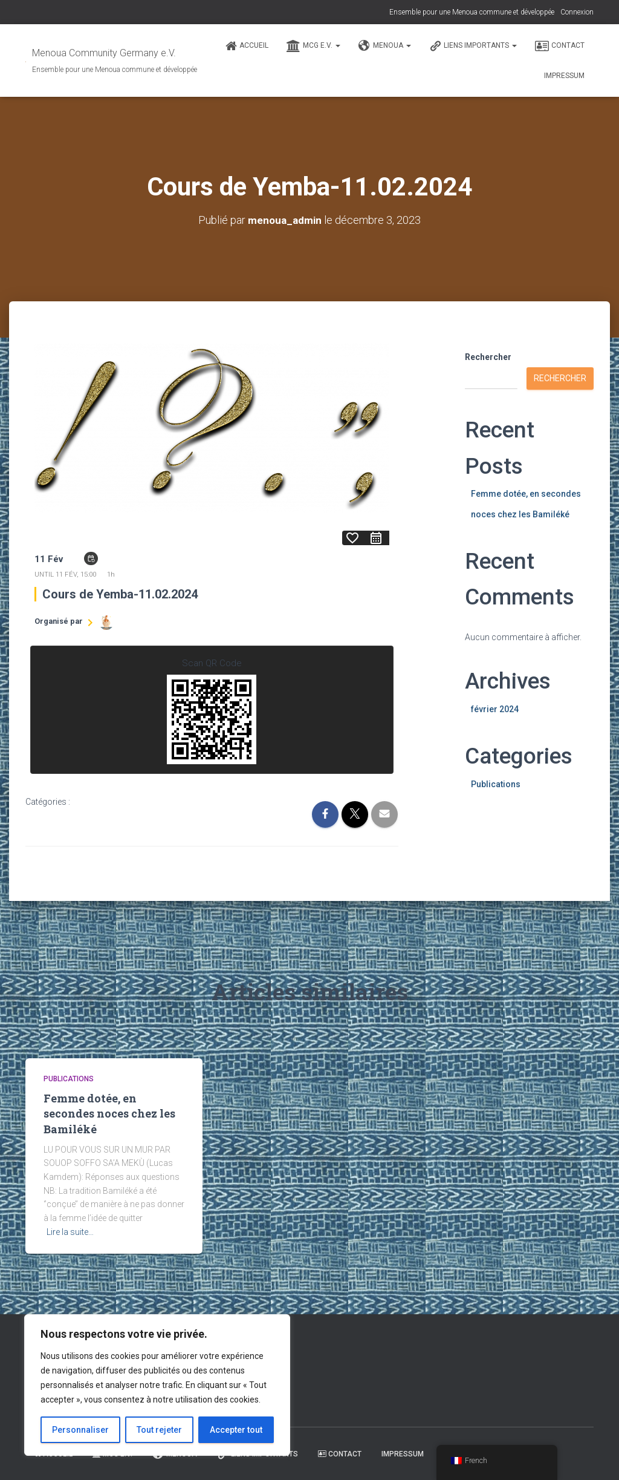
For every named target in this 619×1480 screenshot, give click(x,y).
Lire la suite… (70, 1231)
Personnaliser (80, 1430)
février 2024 (495, 709)
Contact (560, 46)
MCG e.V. (313, 46)
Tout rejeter (159, 1430)
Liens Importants (473, 46)
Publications (495, 783)
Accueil (246, 46)
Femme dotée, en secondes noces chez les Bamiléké (109, 1113)
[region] (157, 1385)
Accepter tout (236, 1430)
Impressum (564, 75)
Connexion (577, 12)
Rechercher (488, 357)
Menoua (384, 46)
